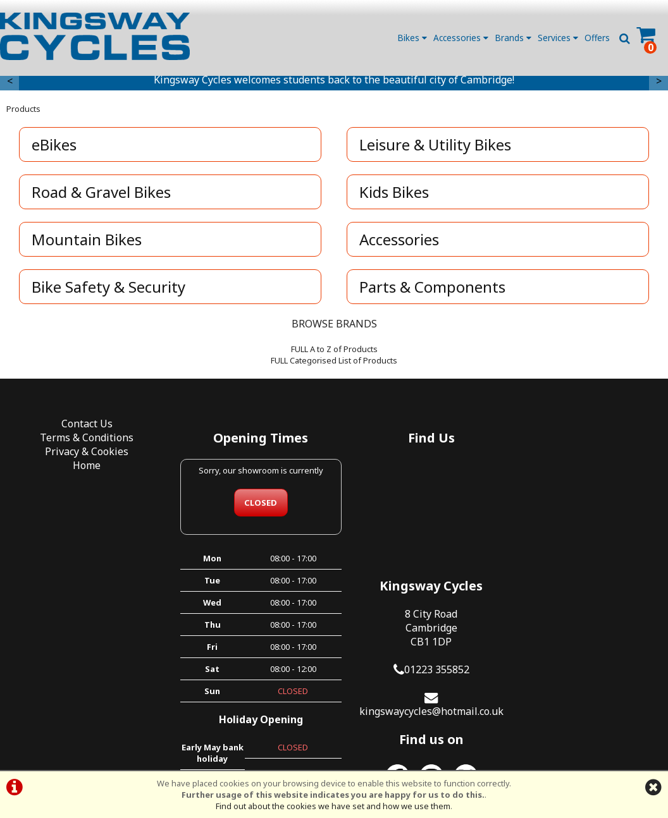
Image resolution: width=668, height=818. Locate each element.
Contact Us (83, 427)
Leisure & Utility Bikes (436, 147)
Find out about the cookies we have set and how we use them (333, 806)
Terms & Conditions (83, 441)
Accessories (460, 38)
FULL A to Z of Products (334, 352)
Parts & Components (433, 289)
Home (83, 468)
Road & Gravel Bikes (101, 195)
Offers (597, 38)
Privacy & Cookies (83, 454)
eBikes (54, 147)
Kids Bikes (395, 195)
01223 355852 (589, 525)
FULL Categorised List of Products (334, 363)
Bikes (412, 38)
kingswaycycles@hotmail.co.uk (584, 566)
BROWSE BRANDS (334, 327)
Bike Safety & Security (109, 289)
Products (23, 112)
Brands (513, 38)
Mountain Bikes (87, 242)
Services (558, 38)
